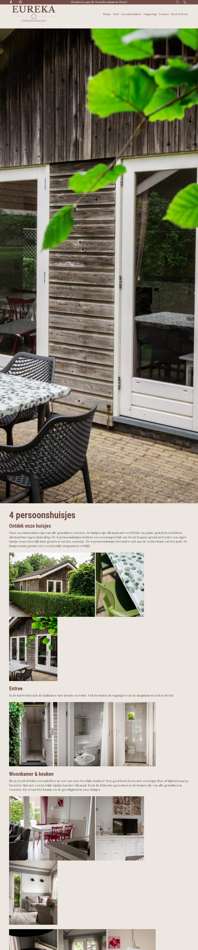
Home (107, 14)
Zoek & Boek (179, 14)
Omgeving (150, 14)
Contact (164, 14)
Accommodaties (131, 14)
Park (116, 14)
